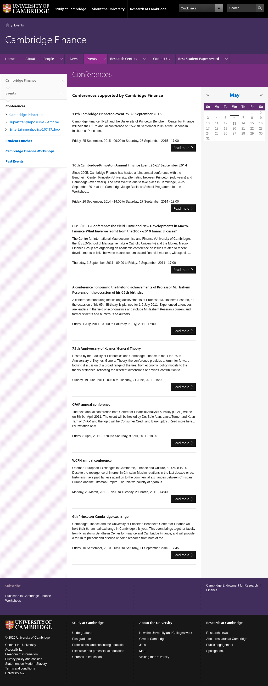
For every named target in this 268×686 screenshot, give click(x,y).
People (48, 58)
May (234, 94)
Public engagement (219, 645)
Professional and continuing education (98, 645)
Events (19, 25)
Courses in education (87, 657)
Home (7, 25)
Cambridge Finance (20, 82)
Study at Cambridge (70, 9)
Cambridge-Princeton (26, 114)
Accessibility (13, 649)
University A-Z (15, 673)
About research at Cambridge (226, 639)
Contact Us (161, 58)
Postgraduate (81, 639)
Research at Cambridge (148, 9)
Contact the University (20, 645)
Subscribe (13, 585)
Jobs (142, 645)
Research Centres (123, 58)
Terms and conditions (20, 668)
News (74, 58)
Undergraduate (82, 633)
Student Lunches (18, 140)
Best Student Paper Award (198, 58)
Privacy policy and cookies (23, 659)
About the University (108, 9)
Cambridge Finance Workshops (29, 151)
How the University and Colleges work (165, 633)
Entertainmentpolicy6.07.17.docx (34, 129)
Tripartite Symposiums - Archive (34, 122)
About (30, 58)
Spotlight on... (215, 651)
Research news (217, 633)
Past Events (14, 161)
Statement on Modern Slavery (26, 664)
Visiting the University (154, 657)
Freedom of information (21, 654)
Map (142, 651)
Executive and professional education (98, 651)
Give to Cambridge (152, 639)
